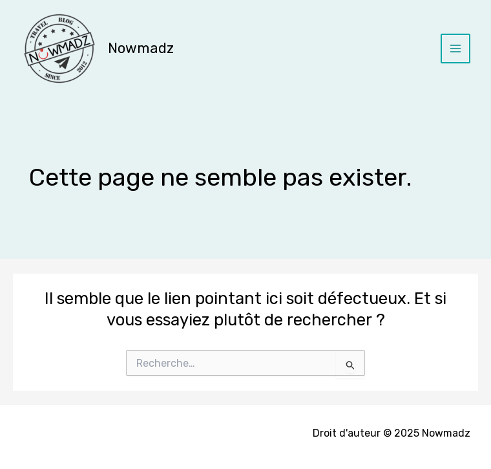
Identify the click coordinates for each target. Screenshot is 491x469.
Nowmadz (141, 48)
